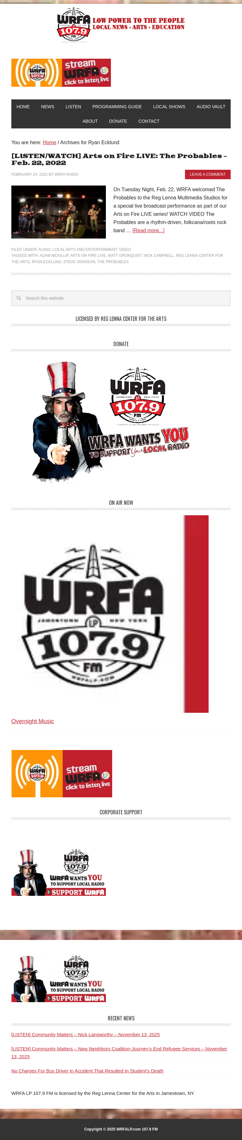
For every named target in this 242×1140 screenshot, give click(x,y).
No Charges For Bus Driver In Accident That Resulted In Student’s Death (87, 1070)
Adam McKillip (54, 255)
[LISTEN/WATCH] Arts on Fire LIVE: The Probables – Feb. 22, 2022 (119, 160)
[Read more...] (148, 230)
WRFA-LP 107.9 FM (121, 24)
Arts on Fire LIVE (88, 255)
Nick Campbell (159, 255)
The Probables (113, 262)
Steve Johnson (79, 262)
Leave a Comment (208, 174)
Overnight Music (32, 721)
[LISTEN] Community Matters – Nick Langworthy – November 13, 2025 (85, 1034)
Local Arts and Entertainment (85, 249)
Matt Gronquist (124, 255)
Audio (44, 249)
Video (125, 249)
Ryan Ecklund (46, 262)
